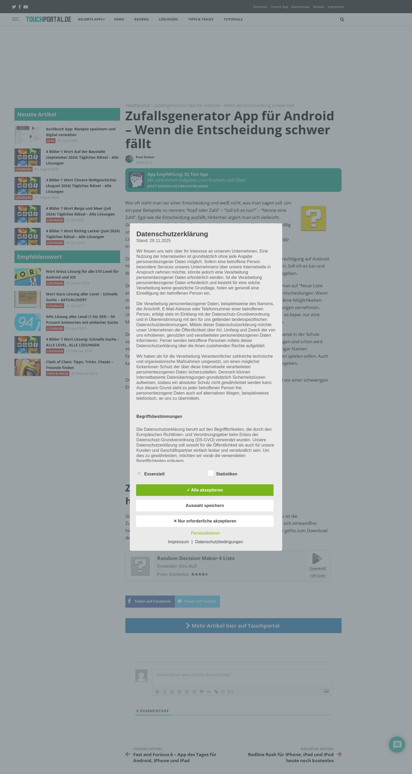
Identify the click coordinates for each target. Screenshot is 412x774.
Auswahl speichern (205, 505)
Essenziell (150, 473)
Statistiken (222, 473)
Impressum (178, 542)
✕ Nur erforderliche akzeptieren (204, 521)
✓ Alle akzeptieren (205, 490)
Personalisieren (205, 533)
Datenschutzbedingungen (219, 542)
